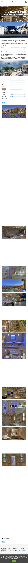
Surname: (4, 83)
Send (3, 102)
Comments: (4, 98)
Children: (4, 96)
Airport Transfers (18, 30)
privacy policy (3, 549)
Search (3, 541)
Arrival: (3, 90)
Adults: (3, 94)
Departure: (4, 92)
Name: (3, 81)
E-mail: (3, 86)
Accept (14, 560)
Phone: (3, 84)
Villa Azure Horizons (17, 11)
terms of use (18, 548)
